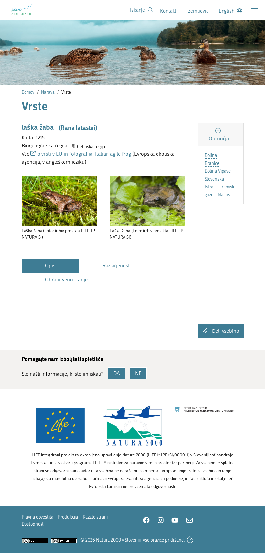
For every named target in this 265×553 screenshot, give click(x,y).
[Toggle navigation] (254, 10)
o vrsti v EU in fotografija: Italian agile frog (84, 154)
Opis (50, 265)
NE (138, 373)
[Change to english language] (230, 11)
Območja (219, 138)
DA (116, 373)
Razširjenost (116, 265)
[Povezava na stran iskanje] (141, 10)
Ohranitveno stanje (66, 279)
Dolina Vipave (218, 171)
